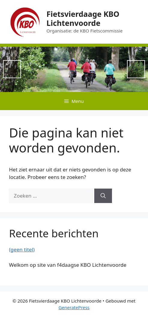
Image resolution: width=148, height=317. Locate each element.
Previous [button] (12, 69)
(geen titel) (22, 249)
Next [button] (136, 69)
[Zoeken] (103, 196)
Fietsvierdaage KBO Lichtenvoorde (83, 18)
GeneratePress (74, 307)
